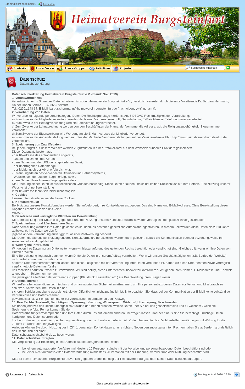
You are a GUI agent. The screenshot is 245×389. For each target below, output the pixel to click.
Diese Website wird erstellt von (122, 383)
